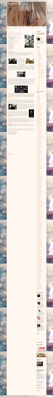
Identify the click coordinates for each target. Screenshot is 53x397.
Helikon (38, 165)
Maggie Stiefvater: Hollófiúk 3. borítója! (42, 303)
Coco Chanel (38, 139)
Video (38, 280)
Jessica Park (38, 180)
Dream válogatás (39, 150)
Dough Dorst (38, 149)
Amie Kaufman (39, 107)
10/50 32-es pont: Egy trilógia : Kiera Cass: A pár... (41, 75)
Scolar (38, 254)
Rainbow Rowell (39, 240)
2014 (38, 84)
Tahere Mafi (38, 263)
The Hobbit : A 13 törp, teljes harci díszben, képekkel (42, 295)
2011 (38, 88)
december (39, 55)
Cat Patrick (38, 135)
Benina (38, 120)
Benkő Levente (39, 122)
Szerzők (9, 28)
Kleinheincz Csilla (39, 197)
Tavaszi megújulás (40, 80)
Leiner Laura (38, 207)
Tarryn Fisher (38, 266)
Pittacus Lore (38, 237)
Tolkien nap (38, 270)
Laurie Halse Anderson (40, 205)
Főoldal (9, 27)
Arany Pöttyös (39, 114)
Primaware (38, 238)
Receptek (38, 241)
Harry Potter (38, 163)
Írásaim (38, 290)
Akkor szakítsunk (39, 105)
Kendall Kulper (39, 194)
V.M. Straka (38, 275)
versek (38, 289)
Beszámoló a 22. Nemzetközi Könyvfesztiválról (41, 70)
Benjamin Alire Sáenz (39, 121)
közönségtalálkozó (39, 287)
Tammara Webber (39, 264)
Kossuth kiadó (39, 199)
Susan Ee (38, 257)
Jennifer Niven (39, 178)
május (39, 63)
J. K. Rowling (38, 172)
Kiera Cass (38, 196)
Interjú (38, 169)
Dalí (37, 144)
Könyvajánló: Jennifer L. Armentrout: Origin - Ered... (41, 66)
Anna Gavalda (39, 111)
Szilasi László (38, 260)
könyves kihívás (39, 286)
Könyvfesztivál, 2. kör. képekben (40, 68)
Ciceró (38, 138)
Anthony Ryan (39, 113)
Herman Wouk (39, 167)
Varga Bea (38, 276)
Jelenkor (38, 175)
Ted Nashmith (38, 267)
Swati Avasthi (38, 259)
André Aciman (39, 108)
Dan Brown (38, 145)
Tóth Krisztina (39, 274)
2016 (38, 53)
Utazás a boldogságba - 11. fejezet (43, 311)
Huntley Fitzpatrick (39, 168)
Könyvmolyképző (39, 202)
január (39, 83)
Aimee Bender (39, 104)
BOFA (38, 117)
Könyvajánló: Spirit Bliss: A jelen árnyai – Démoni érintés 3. (43, 325)
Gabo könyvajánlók (21, 27)
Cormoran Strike (39, 142)
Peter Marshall (39, 236)
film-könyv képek (39, 283)
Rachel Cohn (38, 239)
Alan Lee (38, 106)
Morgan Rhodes (39, 224)
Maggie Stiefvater (39, 211)
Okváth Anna (38, 230)
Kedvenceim (38, 27)
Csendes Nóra (38, 143)
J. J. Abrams (38, 171)
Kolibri (38, 198)
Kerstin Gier (38, 195)
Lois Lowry (38, 208)
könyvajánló (38, 285)
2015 (38, 54)
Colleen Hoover (39, 140)
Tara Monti (38, 265)
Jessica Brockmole (39, 179)
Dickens (38, 148)
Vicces (38, 279)
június (39, 62)
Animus (38, 110)
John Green (38, 182)
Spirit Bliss (38, 255)
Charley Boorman (39, 136)
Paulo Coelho (38, 235)
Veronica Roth (39, 278)
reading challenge (39, 288)
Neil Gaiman (38, 227)
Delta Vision (38, 147)
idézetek (38, 284)
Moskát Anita (38, 225)
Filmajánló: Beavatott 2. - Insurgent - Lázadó (41, 77)
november (39, 56)
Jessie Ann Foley (39, 181)
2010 (38, 89)
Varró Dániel (38, 277)
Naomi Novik (38, 226)
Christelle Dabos (39, 137)
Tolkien (38, 269)
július (39, 61)
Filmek (20, 28)
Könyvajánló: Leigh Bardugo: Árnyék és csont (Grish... (41, 72)
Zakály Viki (38, 281)
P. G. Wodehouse (39, 233)
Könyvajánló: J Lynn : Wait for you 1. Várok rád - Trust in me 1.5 (43, 318)
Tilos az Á (38, 268)
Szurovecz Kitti (39, 261)
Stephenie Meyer (39, 256)
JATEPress (38, 173)
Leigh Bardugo (39, 206)
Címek (12, 28)
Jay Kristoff (38, 174)
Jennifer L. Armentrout (40, 177)
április (39, 64)
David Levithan (39, 146)
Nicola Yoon (38, 228)
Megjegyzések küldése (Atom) (14, 154)
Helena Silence (39, 164)
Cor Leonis (38, 141)
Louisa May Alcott (39, 210)
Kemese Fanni (39, 193)
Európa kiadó (38, 152)
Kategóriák (43, 27)
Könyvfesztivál (39, 201)
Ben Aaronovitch (39, 119)
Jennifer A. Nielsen (39, 176)
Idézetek (16, 28)
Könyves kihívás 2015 (14, 27)
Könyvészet (38, 203)
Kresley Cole (38, 200)
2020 (38, 48)
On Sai (38, 231)
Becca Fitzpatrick (39, 118)
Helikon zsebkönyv (39, 166)
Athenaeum (38, 115)
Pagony (38, 234)
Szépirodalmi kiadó (39, 262)
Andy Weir (38, 109)
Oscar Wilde (38, 232)
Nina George (38, 229)
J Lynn (38, 170)
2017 (38, 52)
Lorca (38, 209)
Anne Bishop (38, 112)
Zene (37, 282)
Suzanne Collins (39, 258)
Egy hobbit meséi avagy (17, 4)
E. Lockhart (38, 151)
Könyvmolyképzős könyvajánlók (30, 27)
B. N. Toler (38, 116)
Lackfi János (38, 204)
